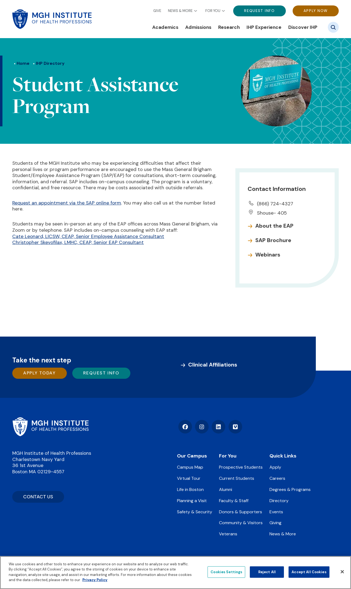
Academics (165, 27)
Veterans (228, 534)
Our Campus (192, 456)
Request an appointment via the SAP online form (66, 203)
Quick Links (282, 456)
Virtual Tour (188, 478)
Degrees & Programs (290, 489)
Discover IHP (302, 27)
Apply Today (39, 373)
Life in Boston (190, 489)
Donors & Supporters (240, 512)
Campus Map (190, 467)
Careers (277, 478)
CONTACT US (38, 497)
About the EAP (274, 225)
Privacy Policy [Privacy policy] (94, 580)
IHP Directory (50, 63)
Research (229, 27)
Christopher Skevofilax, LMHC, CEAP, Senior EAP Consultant (78, 242)
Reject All (267, 572)
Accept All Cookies (309, 572)
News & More (180, 11)
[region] (175, 572)
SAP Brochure (273, 240)
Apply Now (316, 10)
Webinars (267, 254)
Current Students (236, 478)
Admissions (198, 27)
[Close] (342, 572)
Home (23, 63)
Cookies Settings (226, 572)
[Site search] (333, 27)
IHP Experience (264, 27)
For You (212, 11)
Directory (279, 500)
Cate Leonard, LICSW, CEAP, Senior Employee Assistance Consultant (88, 236)
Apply (275, 467)
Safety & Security (194, 512)
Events (276, 512)
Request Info (259, 10)
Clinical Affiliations (212, 364)
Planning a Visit (192, 500)
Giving (275, 523)
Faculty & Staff (233, 500)
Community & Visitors (241, 523)
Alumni (225, 489)
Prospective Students (241, 467)
